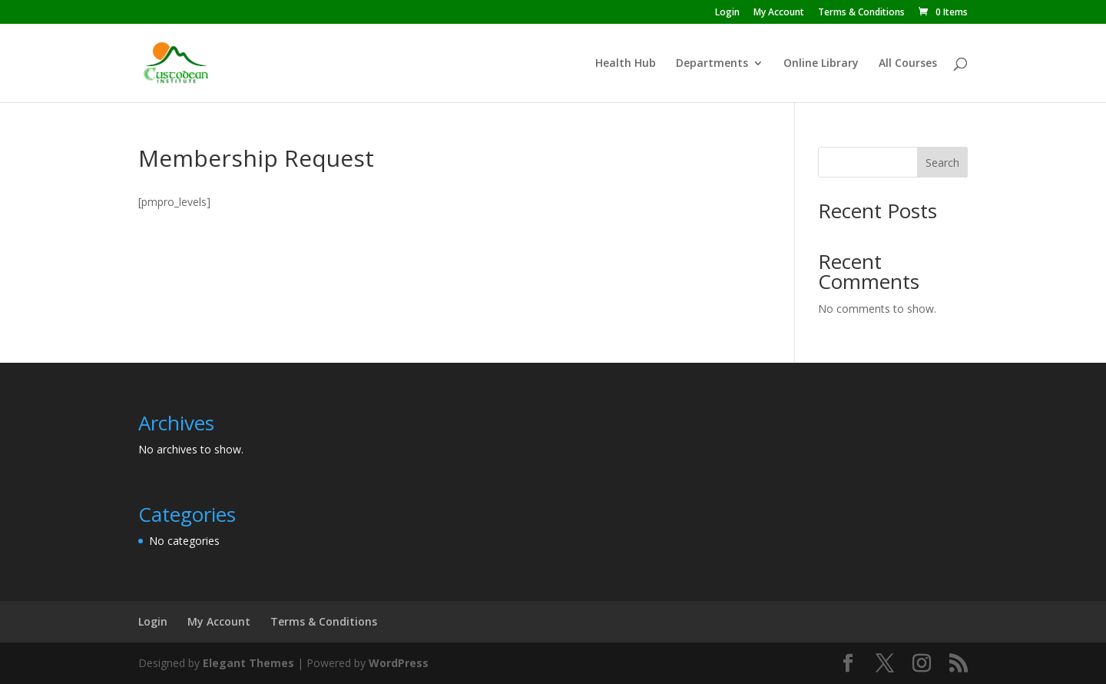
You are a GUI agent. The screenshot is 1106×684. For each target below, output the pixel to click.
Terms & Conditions (861, 13)
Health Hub (625, 64)
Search (942, 162)
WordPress (399, 663)
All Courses (908, 64)
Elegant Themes (248, 663)
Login (727, 13)
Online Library (821, 64)
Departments (712, 64)
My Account (778, 13)
